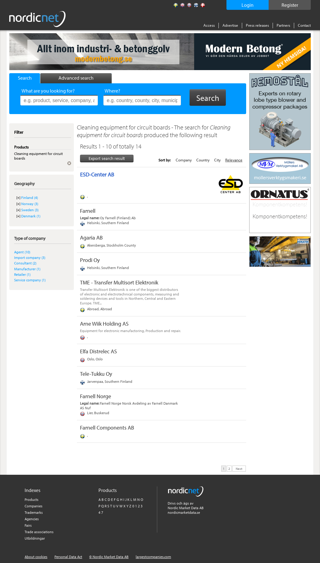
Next (239, 468)
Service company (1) (30, 280)
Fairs (28, 525)
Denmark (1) (30, 216)
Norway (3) (29, 203)
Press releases (257, 25)
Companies (33, 506)
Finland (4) (29, 197)
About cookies (36, 556)
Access (209, 25)
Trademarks (34, 512)
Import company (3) (29, 257)
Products (31, 499)
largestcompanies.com (153, 556)
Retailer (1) (22, 274)
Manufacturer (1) (27, 269)
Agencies (32, 519)
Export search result (107, 158)
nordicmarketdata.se (184, 512)
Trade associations (39, 531)
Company (184, 159)
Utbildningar (35, 538)
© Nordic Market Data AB (109, 556)
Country (203, 159)
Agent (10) (22, 252)
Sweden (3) (29, 210)
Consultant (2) (25, 263)
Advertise (230, 25)
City (217, 159)
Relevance (233, 159)
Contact (304, 25)
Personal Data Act (68, 556)
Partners (283, 25)
